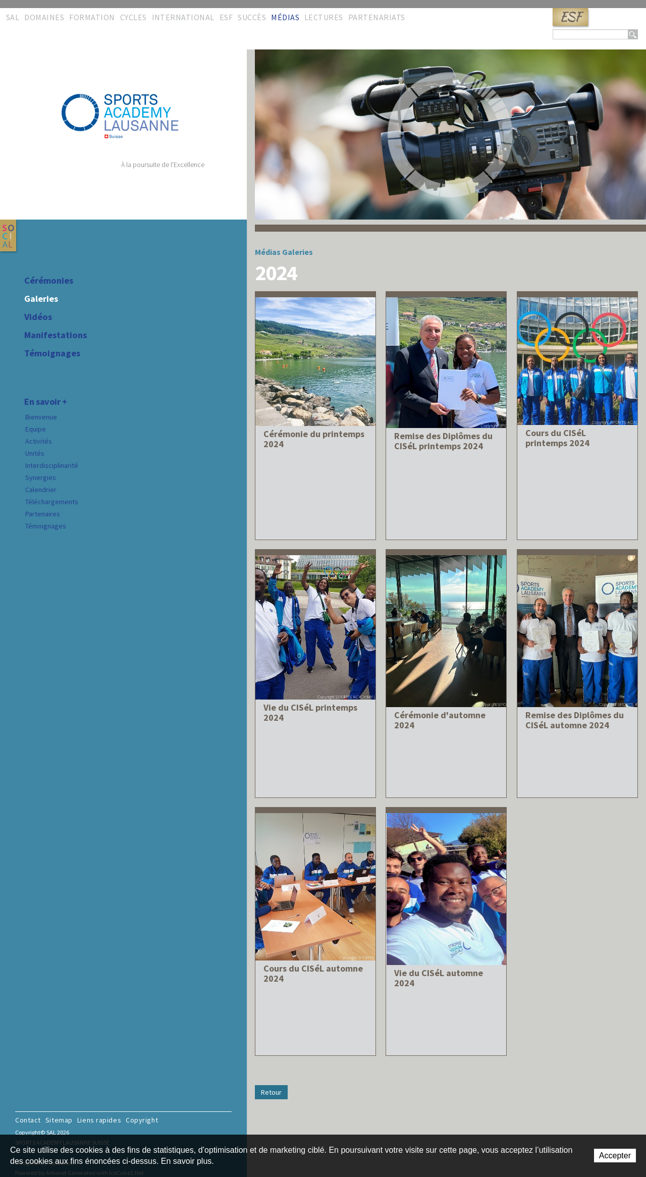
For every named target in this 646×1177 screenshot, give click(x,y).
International (183, 17)
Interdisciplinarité (51, 465)
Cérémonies (48, 281)
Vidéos (38, 317)
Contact (28, 1120)
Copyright (142, 1120)
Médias (285, 17)
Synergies (40, 477)
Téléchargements (51, 501)
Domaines (44, 17)
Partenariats (376, 17)
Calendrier (41, 489)
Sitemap (59, 1120)
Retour (271, 1092)
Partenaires (42, 513)
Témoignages (52, 353)
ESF (570, 17)
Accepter (615, 1155)
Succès (252, 17)
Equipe (35, 429)
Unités (34, 453)
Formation (92, 17)
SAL (12, 17)
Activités (38, 441)
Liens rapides (99, 1120)
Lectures (323, 17)
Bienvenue (41, 416)
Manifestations (55, 335)
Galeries (41, 299)
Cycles (133, 17)
